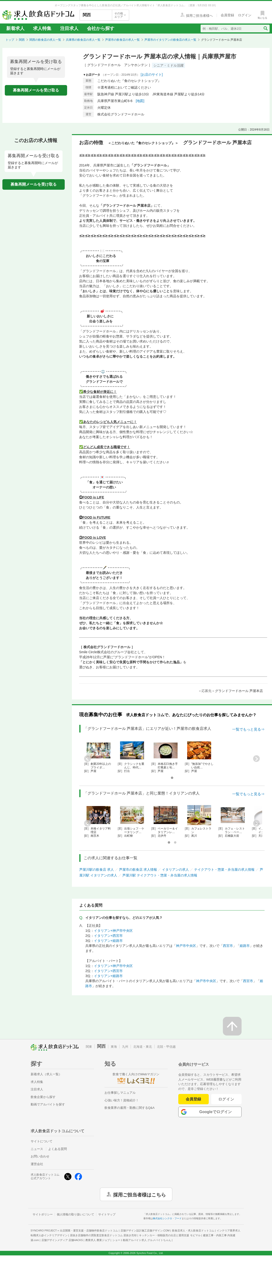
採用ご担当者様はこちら (139, 1194)
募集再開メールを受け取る (36, 90)
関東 (89, 1046)
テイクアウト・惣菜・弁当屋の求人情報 (224, 869)
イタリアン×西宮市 (108, 936)
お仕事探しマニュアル (120, 1092)
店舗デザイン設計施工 (145, 1230)
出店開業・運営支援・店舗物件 (89, 1230)
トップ (10, 39)
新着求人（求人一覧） (46, 1074)
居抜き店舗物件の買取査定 (103, 1235)
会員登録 (193, 1099)
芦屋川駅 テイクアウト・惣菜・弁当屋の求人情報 (159, 875)
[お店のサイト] (152, 74)
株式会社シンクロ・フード (167, 1218)
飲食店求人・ (193, 1230)
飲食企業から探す (43, 1097)
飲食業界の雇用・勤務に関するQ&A (129, 1108)
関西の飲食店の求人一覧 (45, 39)
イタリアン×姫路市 (108, 941)
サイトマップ (107, 1214)
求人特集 (42, 28)
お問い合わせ (40, 1156)
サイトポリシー (43, 1214)
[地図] (140, 101)
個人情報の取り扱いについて (75, 1214)
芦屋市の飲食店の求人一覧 (122, 39)
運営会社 (37, 1164)
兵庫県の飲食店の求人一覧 (83, 39)
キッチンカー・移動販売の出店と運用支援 (169, 1235)
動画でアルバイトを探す (48, 1104)
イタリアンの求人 (175, 869)
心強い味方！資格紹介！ (121, 1100)
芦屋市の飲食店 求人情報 (138, 869)
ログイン (226, 1099)
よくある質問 (57, 1149)
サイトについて (41, 1141)
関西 (22, 39)
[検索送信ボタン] (265, 28)
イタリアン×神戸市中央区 (113, 931)
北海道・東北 (142, 1046)
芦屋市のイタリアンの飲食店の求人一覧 (170, 39)
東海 (114, 1046)
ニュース (37, 1149)
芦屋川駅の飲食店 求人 (96, 869)
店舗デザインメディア (62, 1240)
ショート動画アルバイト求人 (141, 1240)
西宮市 (228, 946)
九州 (125, 1046)
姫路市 (245, 946)
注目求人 (69, 28)
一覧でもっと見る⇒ (248, 729)
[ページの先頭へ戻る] (232, 1026)
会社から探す (100, 28)
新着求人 (15, 28)
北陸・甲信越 (166, 1046)
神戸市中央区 (186, 946)
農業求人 (97, 1240)
